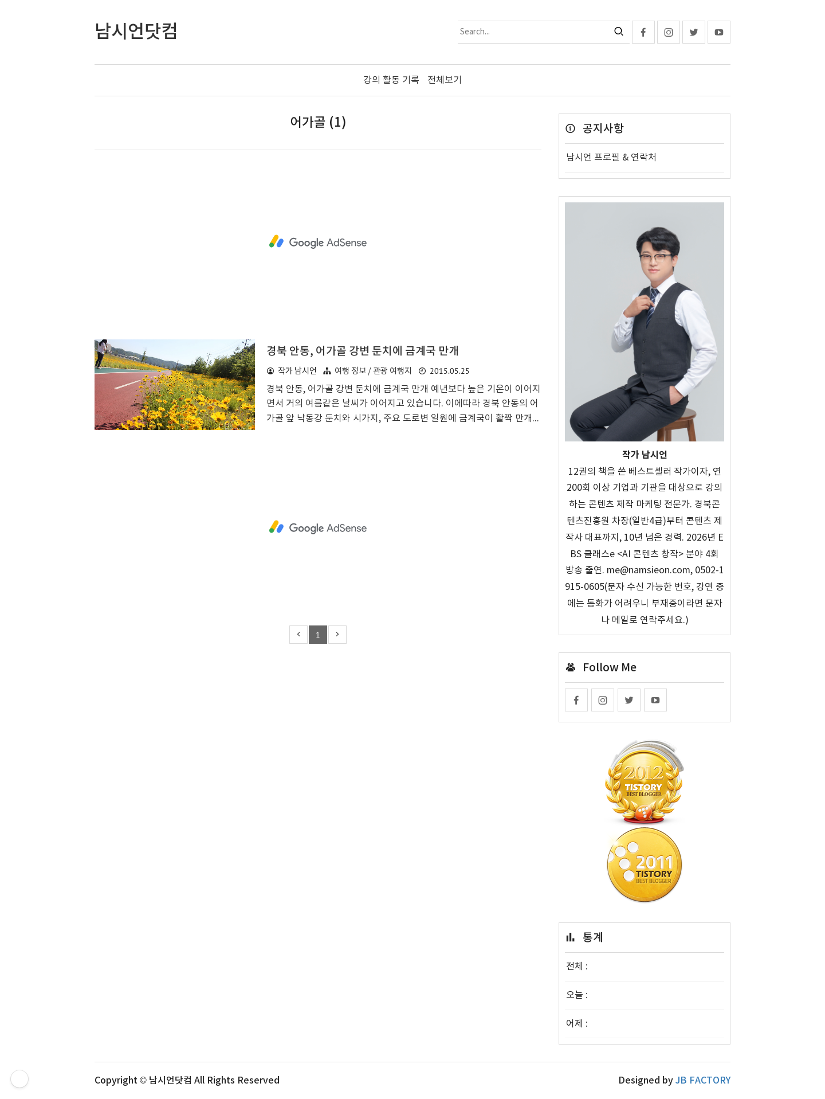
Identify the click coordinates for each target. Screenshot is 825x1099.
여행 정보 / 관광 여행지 (373, 371)
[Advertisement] (318, 242)
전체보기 (444, 80)
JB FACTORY (702, 1080)
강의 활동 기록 (391, 80)
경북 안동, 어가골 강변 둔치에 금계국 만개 (362, 351)
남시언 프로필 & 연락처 (611, 157)
